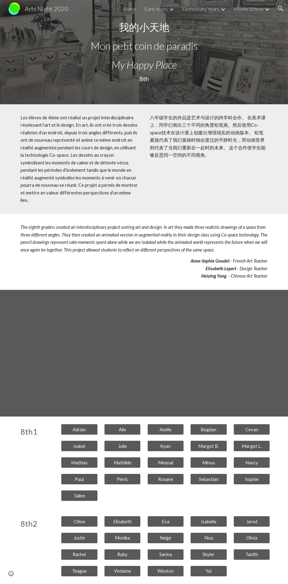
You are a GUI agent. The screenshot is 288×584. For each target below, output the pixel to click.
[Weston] (166, 571)
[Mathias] (79, 462)
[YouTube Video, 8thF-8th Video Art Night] (144, 353)
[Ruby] (122, 555)
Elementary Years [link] (200, 9)
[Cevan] (252, 429)
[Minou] (209, 462)
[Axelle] (166, 429)
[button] (280, 8)
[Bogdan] (209, 429)
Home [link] (129, 9)
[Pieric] (122, 479)
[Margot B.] (209, 446)
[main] (144, 52)
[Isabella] (209, 521)
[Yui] (209, 571)
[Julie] (122, 446)
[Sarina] (166, 555)
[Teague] (79, 571)
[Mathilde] (122, 462)
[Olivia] (252, 538)
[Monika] (122, 538)
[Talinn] (79, 496)
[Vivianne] (122, 571)
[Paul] (79, 479)
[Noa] (209, 538)
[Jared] (252, 521)
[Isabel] (79, 446)
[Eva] (166, 521)
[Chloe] (79, 521)
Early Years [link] (156, 9)
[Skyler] (209, 555)
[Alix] (122, 429)
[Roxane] (166, 479)
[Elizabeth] (122, 521)
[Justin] (79, 538)
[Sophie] (252, 479)
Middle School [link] (248, 9)
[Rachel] (79, 555)
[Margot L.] (252, 446)
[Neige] (166, 538)
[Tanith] (252, 555)
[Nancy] (252, 462)
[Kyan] (166, 446)
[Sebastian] (209, 479)
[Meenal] (166, 462)
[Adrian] (79, 429)
